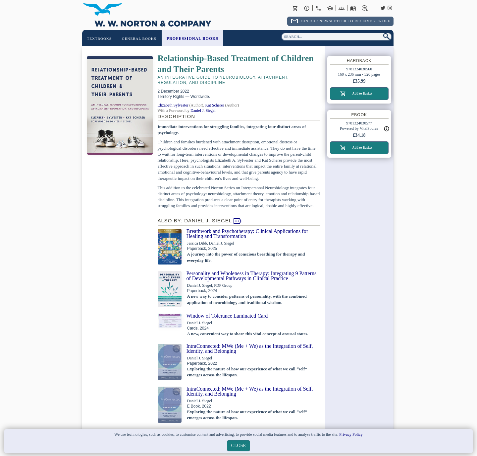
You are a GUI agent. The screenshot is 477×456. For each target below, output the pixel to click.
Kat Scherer (214, 105)
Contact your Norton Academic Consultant (330, 8)
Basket (295, 8)
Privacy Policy (350, 434)
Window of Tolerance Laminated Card (227, 316)
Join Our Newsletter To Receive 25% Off (344, 21)
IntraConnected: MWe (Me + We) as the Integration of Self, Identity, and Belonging (249, 348)
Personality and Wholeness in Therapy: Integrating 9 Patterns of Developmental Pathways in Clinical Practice (251, 275)
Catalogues (353, 8)
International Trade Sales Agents (341, 8)
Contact (318, 8)
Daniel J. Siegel (203, 110)
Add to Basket (362, 93)
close (238, 445)
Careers (365, 8)
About (307, 8)
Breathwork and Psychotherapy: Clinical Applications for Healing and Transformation (247, 233)
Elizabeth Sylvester (173, 105)
